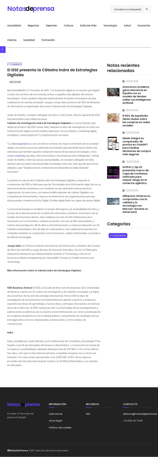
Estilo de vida (88, 25)
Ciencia (11, 40)
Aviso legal (55, 420)
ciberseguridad (20, 143)
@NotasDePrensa (17, 450)
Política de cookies (60, 427)
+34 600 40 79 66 (133, 420)
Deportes (51, 25)
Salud (127, 25)
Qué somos (56, 414)
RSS (88, 414)
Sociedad (29, 40)
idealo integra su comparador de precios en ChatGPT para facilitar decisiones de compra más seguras (137, 146)
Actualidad (14, 25)
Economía (144, 25)
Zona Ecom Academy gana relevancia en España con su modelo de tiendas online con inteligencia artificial (137, 95)
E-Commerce (118, 235)
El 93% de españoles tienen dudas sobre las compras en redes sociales (136, 120)
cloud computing (16, 155)
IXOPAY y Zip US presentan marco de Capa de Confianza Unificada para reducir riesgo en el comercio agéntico (136, 175)
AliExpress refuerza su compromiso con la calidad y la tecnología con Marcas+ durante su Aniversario (136, 204)
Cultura (68, 25)
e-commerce (14, 64)
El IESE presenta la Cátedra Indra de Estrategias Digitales (53, 72)
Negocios (33, 25)
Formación (48, 40)
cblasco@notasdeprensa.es (140, 414)
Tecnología (110, 25)
